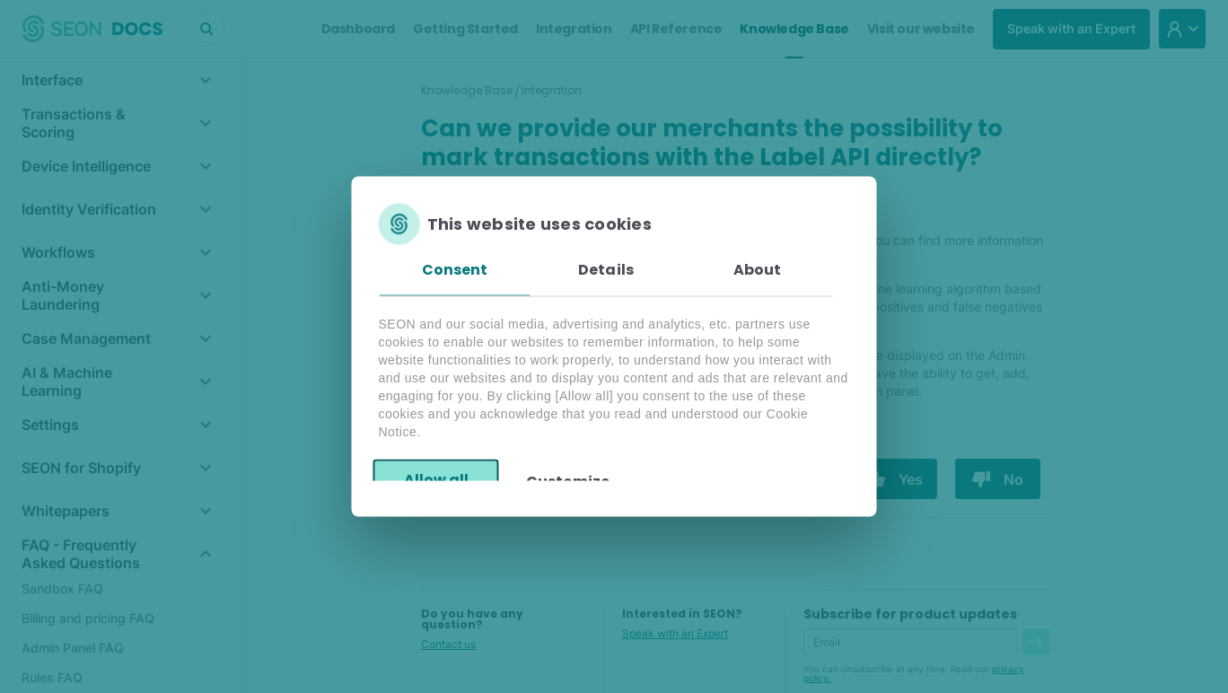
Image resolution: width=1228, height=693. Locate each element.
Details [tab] (606, 269)
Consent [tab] (455, 269)
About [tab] (757, 269)
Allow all (436, 479)
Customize (568, 480)
